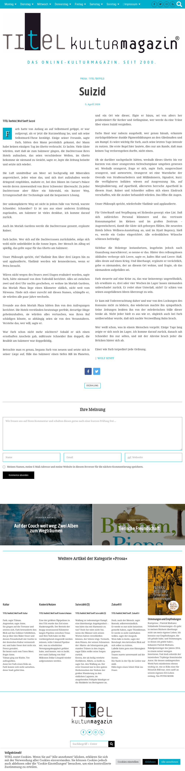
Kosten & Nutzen (47, 584)
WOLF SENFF (105, 358)
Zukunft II (116, 604)
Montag (9, 4)
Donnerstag (61, 4)
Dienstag (25, 4)
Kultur (6, 621)
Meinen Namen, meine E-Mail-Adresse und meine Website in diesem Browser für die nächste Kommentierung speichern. (75, 466)
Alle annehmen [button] (169, 761)
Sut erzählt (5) (82, 604)
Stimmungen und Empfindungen (164, 619)
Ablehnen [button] (150, 761)
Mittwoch (42, 4)
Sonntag (111, 4)
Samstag (95, 4)
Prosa (83, 78)
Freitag (79, 4)
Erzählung (92, 385)
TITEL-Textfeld (96, 78)
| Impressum (130, 4)
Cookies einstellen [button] (128, 761)
